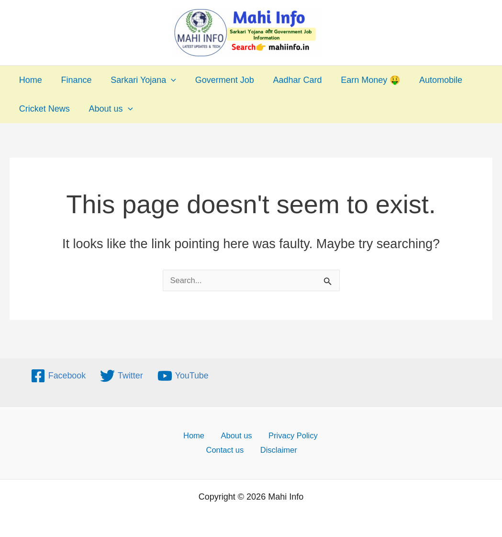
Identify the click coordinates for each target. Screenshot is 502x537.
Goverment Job (218, 80)
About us (108, 108)
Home (29, 80)
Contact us (228, 449)
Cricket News (43, 109)
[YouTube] (183, 373)
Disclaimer (278, 449)
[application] (167, 80)
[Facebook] (58, 373)
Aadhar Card (289, 80)
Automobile (429, 80)
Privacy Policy (286, 433)
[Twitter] (121, 373)
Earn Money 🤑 (360, 80)
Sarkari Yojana (139, 80)
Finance (73, 80)
